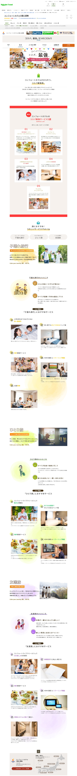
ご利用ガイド (50, 1)
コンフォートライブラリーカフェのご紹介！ (57, 25)
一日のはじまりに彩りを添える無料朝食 (12, 27)
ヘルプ (46, 1)
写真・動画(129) (31, 23)
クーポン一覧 (56, 23)
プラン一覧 (19, 23)
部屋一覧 (24, 23)
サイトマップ (56, 1)
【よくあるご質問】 (34, 25)
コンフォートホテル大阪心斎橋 (16, 16)
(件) (16, 18)
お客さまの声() (48, 23)
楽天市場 (67, 1)
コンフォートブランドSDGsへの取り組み (30, 27)
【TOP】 (6, 25)
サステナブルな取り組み (42, 18)
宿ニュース (13, 23)
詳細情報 (42, 27)
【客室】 (12, 25)
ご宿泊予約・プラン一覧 (21, 768)
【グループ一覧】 (43, 25)
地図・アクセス (39, 23)
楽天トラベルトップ (7, 12)
